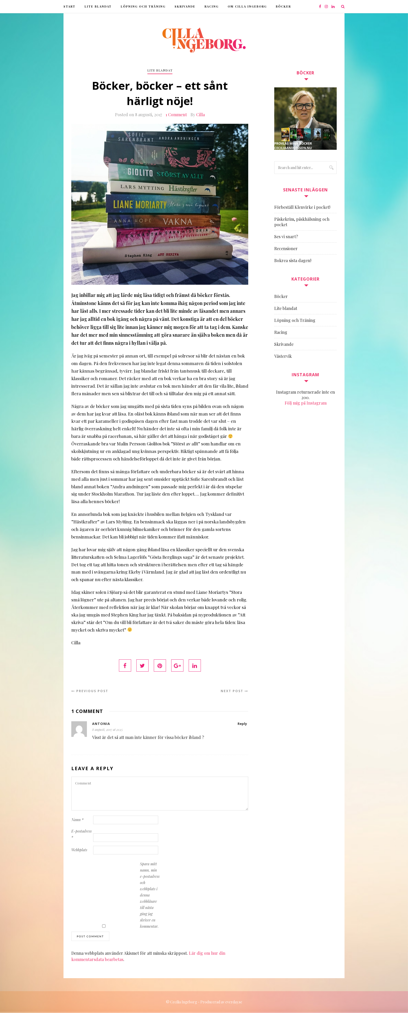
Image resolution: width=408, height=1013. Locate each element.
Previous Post (89, 691)
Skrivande (185, 6)
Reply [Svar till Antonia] (242, 723)
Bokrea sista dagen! (292, 260)
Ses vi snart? (286, 236)
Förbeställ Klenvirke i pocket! (302, 207)
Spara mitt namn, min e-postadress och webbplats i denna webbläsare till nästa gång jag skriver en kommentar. (150, 895)
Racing (212, 6)
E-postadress (81, 834)
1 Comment (176, 114)
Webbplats (79, 849)
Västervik (283, 356)
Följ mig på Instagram (306, 403)
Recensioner (286, 248)
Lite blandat (98, 6)
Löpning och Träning (143, 6)
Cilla (200, 114)
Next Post (234, 691)
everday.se (233, 1001)
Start (69, 6)
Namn (77, 819)
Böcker (283, 6)
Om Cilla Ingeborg (247, 6)
